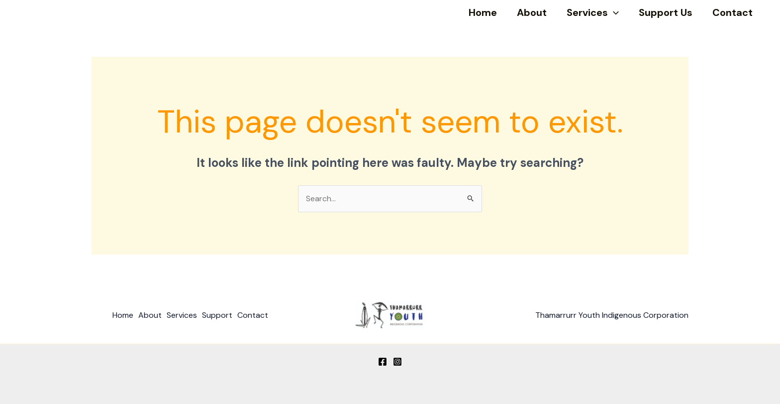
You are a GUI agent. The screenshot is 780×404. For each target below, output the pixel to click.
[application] (613, 12)
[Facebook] (382, 361)
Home (483, 12)
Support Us (665, 12)
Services (593, 12)
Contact (732, 12)
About (532, 12)
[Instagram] (397, 361)
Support (217, 315)
